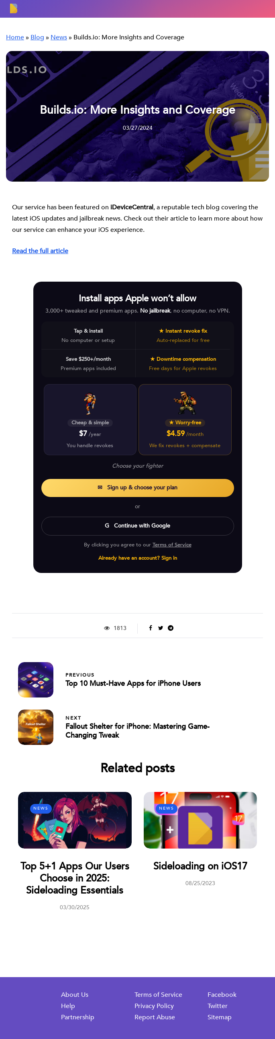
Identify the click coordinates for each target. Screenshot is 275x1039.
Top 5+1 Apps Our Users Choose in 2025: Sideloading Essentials (74, 878)
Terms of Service (172, 544)
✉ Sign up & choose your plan (137, 487)
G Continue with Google (137, 526)
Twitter (218, 1006)
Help (68, 1006)
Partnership (77, 1017)
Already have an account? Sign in (137, 558)
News (41, 808)
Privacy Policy (154, 1006)
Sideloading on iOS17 (200, 866)
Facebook (222, 994)
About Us (74, 994)
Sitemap (220, 1017)
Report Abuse (154, 1017)
